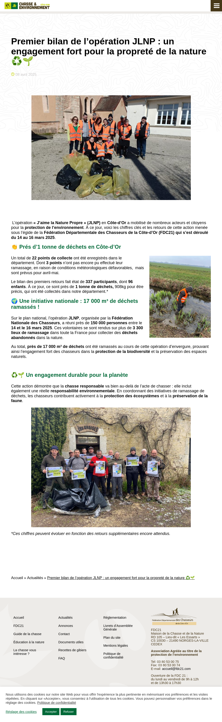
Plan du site (111, 637)
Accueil (17, 578)
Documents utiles (70, 642)
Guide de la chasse (27, 634)
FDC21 (18, 626)
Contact (64, 634)
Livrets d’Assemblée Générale (118, 627)
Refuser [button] (68, 711)
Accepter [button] (51, 711)
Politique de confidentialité (113, 655)
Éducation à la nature (28, 642)
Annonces (65, 626)
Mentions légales (115, 645)
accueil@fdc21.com (176, 669)
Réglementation (114, 617)
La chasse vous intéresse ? (24, 652)
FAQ (61, 658)
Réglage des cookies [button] (21, 712)
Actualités (35, 578)
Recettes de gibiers (72, 650)
